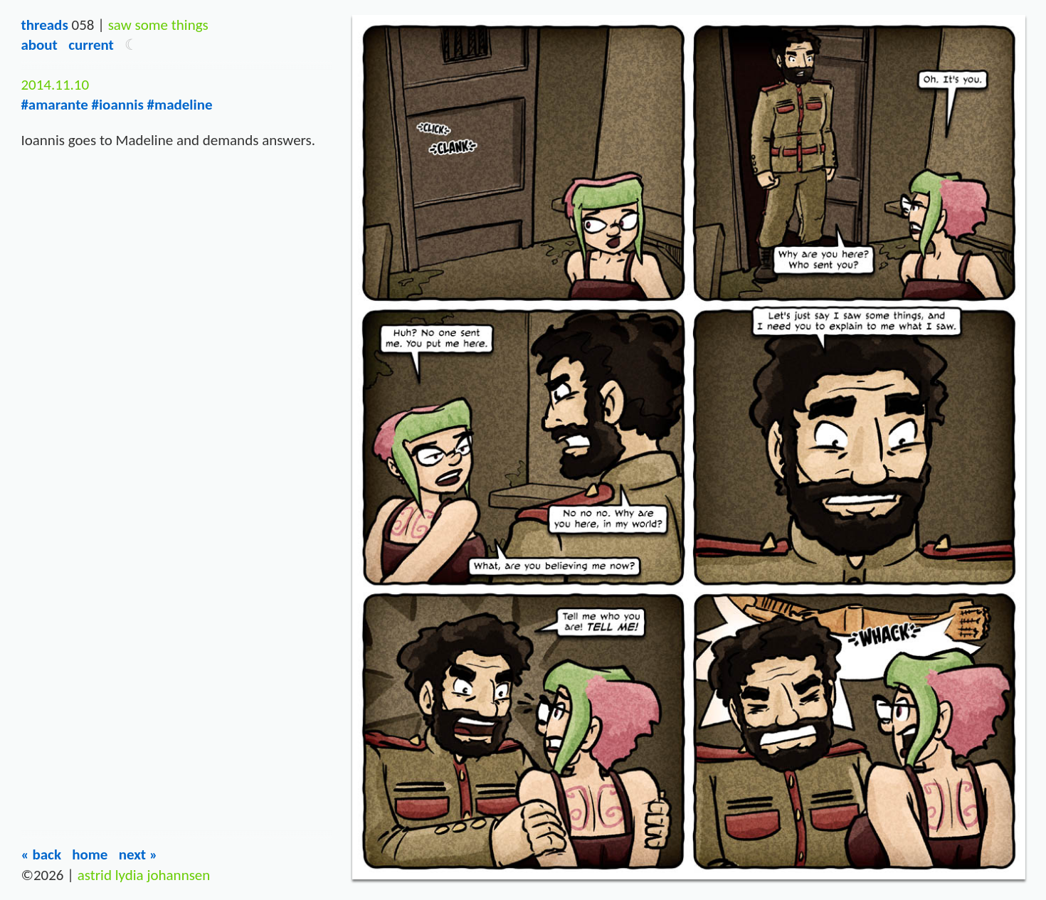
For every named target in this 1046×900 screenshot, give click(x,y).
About (39, 45)
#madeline (180, 104)
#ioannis (117, 104)
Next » (138, 854)
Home (89, 854)
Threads (44, 25)
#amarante (54, 104)
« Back (41, 854)
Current (91, 45)
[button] (131, 45)
